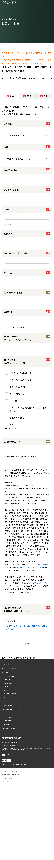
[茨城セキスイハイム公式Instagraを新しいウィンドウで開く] (8, 826)
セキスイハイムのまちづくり (10, 740)
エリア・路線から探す (9, 748)
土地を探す (6, 758)
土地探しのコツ (7, 792)
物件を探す (5, 744)
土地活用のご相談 (7, 800)
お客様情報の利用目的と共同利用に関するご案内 (11, 846)
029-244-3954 (29, 114)
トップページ (5, 736)
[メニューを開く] (51, 2)
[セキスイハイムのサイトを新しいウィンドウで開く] (6, 832)
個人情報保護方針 (13, 692)
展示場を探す (6, 796)
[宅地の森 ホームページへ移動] (12, 2)
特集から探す (7, 762)
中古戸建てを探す (8, 755)
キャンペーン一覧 (8, 777)
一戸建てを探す (8, 751)
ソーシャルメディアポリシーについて (8, 850)
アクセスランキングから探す (11, 765)
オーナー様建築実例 (9, 789)
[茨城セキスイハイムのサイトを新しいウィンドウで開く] (11, 810)
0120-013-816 (16, 621)
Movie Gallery (7, 785)
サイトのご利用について (6, 843)
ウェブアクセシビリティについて (7, 853)
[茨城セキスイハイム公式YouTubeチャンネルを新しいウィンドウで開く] (3, 826)
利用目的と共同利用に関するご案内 (29, 634)
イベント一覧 (7, 773)
